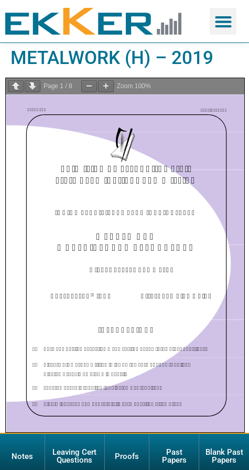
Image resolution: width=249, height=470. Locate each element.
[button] (223, 21)
